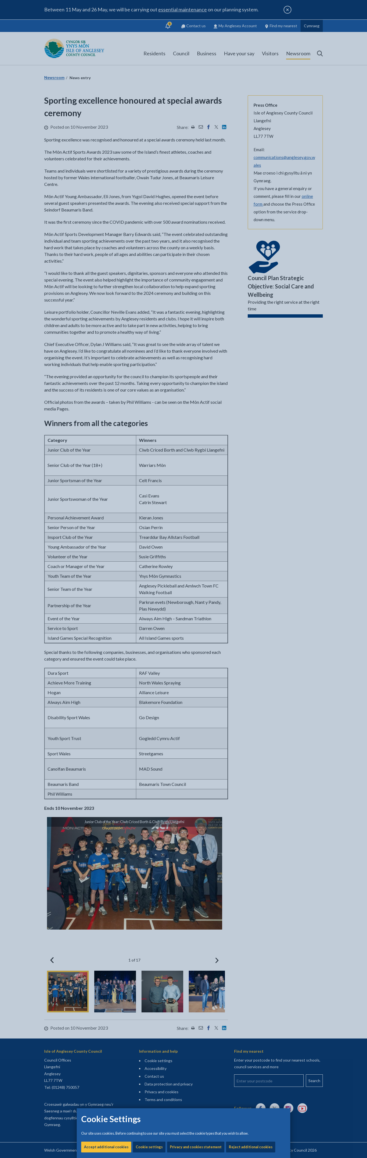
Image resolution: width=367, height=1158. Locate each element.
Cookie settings (149, 189)
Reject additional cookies (250, 189)
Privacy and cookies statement (196, 189)
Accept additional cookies (106, 189)
